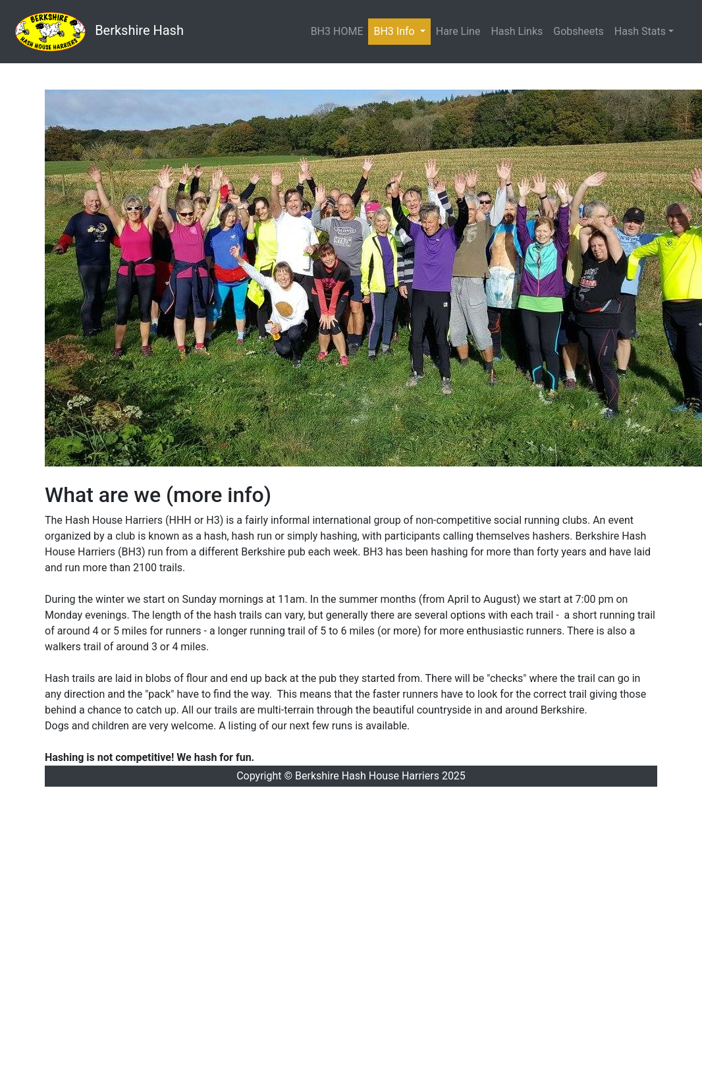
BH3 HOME (337, 31)
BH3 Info (401, 31)
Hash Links (517, 31)
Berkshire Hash (97, 32)
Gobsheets (578, 31)
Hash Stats (640, 31)
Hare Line (458, 31)
